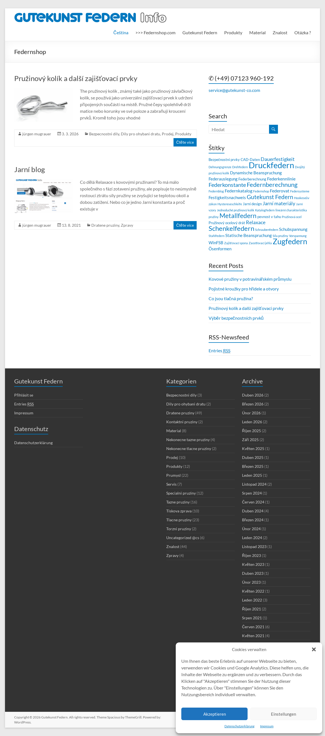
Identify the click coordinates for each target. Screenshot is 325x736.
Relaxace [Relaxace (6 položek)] (255, 222)
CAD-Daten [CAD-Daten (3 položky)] (250, 159)
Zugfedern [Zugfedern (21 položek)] (290, 241)
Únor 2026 (251, 412)
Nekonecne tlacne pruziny (188, 448)
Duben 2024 (252, 510)
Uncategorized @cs (182, 537)
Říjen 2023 (251, 555)
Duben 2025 (252, 457)
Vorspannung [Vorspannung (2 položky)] (298, 236)
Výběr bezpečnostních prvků (236, 318)
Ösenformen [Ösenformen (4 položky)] (220, 248)
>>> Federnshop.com (155, 32)
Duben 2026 (252, 395)
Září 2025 (250, 439)
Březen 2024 (252, 519)
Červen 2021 (253, 626)
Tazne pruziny (178, 502)
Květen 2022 (253, 591)
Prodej (168, 133)
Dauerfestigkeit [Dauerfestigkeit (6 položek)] (278, 159)
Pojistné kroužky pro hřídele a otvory (244, 288)
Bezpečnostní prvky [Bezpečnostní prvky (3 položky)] (224, 159)
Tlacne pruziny (179, 519)
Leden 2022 (252, 600)
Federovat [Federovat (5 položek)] (279, 190)
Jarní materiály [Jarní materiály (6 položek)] (279, 203)
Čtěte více (185, 142)
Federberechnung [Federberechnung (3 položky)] (252, 179)
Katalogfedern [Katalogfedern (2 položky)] (265, 210)
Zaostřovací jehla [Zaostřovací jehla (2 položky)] (260, 243)
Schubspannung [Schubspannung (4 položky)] (293, 229)
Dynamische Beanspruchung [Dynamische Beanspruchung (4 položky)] (256, 172)
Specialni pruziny (181, 493)
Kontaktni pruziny (181, 421)
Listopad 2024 (254, 484)
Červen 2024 (253, 502)
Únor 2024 (251, 528)
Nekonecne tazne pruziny (188, 439)
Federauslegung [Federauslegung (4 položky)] (223, 178)
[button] (314, 649)
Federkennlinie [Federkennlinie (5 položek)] (281, 178)
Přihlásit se (23, 395)
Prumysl (173, 475)
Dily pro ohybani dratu (140, 133)
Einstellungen (283, 714)
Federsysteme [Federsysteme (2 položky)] (299, 191)
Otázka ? (302, 32)
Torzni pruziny (178, 528)
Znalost (280, 32)
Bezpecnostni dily (104, 133)
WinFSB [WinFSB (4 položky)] (216, 242)
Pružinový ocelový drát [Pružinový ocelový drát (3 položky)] (227, 223)
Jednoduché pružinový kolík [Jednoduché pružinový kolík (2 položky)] (235, 210)
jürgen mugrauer (36, 133)
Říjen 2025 (251, 430)
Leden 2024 (252, 537)
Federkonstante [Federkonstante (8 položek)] (227, 185)
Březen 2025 (252, 466)
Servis (171, 484)
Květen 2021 (253, 635)
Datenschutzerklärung (239, 726)
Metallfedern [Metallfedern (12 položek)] (237, 215)
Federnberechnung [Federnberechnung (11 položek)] (272, 184)
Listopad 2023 (254, 546)
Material (257, 32)
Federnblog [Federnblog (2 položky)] (216, 191)
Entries (219, 350)
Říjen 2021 (251, 609)
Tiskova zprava (179, 510)
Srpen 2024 (252, 493)
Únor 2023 (251, 582)
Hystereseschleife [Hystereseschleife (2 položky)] (230, 204)
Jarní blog (29, 169)
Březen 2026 (252, 404)
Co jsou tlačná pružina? (231, 298)
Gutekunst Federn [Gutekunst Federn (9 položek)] (270, 197)
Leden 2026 (252, 421)
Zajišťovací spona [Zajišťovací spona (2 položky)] (236, 243)
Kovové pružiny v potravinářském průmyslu (250, 279)
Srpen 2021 (252, 617)
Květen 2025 (253, 448)
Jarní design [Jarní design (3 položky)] (252, 204)
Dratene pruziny (105, 225)
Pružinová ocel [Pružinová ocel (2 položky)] (292, 217)
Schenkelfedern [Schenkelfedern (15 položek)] (231, 228)
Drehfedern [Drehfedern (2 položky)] (240, 167)
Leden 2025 (252, 475)
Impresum (266, 726)
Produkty (233, 32)
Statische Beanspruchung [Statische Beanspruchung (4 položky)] (248, 235)
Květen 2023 (253, 564)
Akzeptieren (214, 714)
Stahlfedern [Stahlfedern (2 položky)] (216, 236)
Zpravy (127, 225)
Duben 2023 (252, 573)
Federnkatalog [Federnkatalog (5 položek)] (238, 190)
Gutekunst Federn (199, 32)
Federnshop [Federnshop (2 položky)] (261, 191)
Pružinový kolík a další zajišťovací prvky (75, 78)
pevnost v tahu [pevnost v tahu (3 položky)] (269, 216)
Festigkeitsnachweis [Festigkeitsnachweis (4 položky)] (227, 197)
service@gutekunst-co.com (234, 90)
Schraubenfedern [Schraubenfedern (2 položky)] (266, 229)
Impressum (23, 412)
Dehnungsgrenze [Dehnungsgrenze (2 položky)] (220, 167)
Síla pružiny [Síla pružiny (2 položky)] (280, 236)
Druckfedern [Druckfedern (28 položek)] (271, 165)
